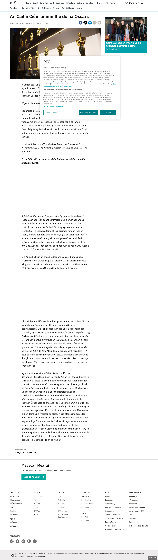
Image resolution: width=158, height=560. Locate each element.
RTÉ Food (13, 523)
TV (35, 500)
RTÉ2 (36, 507)
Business (60, 3)
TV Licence (133, 500)
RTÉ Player (38, 496)
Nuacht (56, 8)
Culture (80, 3)
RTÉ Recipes (14, 526)
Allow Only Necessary (88, 113)
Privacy (152, 557)
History (12, 507)
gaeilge (13, 8)
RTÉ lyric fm (62, 511)
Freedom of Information (114, 529)
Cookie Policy (110, 526)
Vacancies (133, 504)
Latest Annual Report (137, 507)
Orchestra (85, 496)
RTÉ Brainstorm (16, 504)
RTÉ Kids (84, 517)
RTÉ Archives (15, 500)
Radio (112, 3)
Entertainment (47, 3)
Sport (35, 3)
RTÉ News (37, 511)
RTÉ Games (14, 496)
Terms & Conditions (112, 515)
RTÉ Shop (85, 507)
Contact (108, 496)
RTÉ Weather (86, 500)
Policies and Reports (113, 507)
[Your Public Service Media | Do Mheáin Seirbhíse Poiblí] (13, 555)
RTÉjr (36, 515)
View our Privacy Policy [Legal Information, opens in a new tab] (64, 86)
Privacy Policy (110, 522)
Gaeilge (89, 3)
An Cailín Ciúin (29, 452)
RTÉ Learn (14, 515)
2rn (130, 515)
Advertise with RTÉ (136, 511)
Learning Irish (28, 8)
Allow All (107, 113)
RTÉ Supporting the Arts (138, 526)
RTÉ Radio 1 (62, 504)
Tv (106, 3)
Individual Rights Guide (114, 518)
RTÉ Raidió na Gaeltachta (63, 516)
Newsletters (134, 522)
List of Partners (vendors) (53, 106)
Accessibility (110, 504)
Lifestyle (70, 3)
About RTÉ (133, 496)
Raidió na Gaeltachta (72, 8)
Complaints (109, 511)
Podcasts (61, 500)
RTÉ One (37, 504)
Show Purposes (52, 113)
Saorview (132, 518)
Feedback (109, 500)
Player (100, 3)
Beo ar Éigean (44, 8)
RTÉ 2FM (61, 507)
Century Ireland (87, 504)
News (28, 3)
